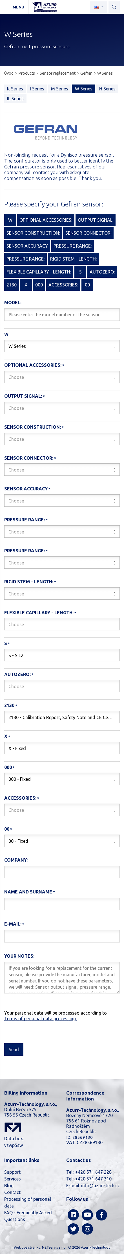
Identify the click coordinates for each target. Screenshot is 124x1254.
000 (8, 767)
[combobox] (62, 346)
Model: (12, 302)
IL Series (15, 98)
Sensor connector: (28, 458)
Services (12, 1178)
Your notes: (19, 956)
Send (14, 1049)
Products (26, 73)
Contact (12, 1192)
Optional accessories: (32, 365)
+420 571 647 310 (93, 1178)
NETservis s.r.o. (54, 1247)
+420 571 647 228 (93, 1172)
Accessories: (20, 798)
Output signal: (23, 396)
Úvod (9, 73)
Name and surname (28, 891)
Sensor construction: (32, 427)
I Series (37, 88)
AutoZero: (17, 674)
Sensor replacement (58, 73)
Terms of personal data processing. (40, 1018)
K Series (15, 88)
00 (6, 828)
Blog (9, 1185)
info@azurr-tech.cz (100, 1185)
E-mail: (12, 923)
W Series (105, 73)
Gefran (86, 73)
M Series (59, 88)
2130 (9, 705)
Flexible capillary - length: (39, 612)
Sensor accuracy (26, 488)
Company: (16, 859)
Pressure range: (24, 519)
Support (12, 1172)
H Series (107, 88)
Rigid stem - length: (28, 581)
